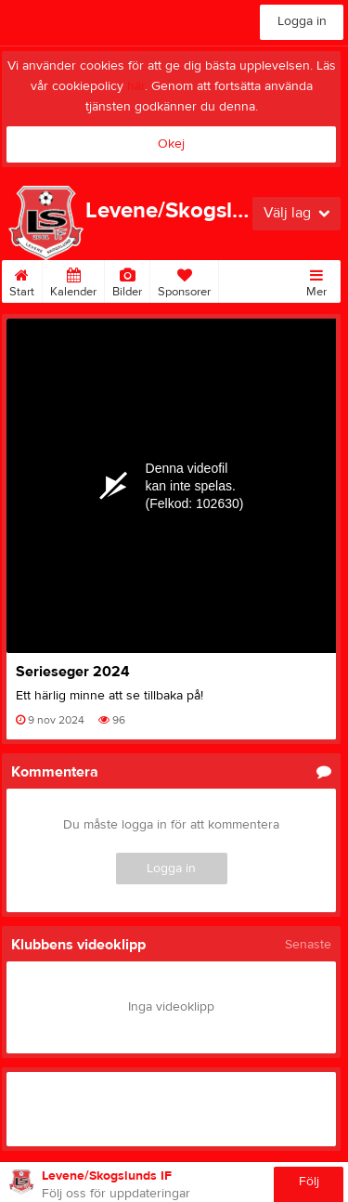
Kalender (73, 279)
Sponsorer (184, 279)
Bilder (127, 279)
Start (21, 279)
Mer (316, 279)
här (136, 86)
